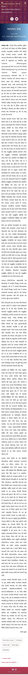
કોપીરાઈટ (9, 672)
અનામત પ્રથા (6, 646)
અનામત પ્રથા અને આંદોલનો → (9, 663)
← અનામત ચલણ (6, 659)
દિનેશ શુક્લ (15, 646)
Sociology (19, 641)
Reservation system (8, 641)
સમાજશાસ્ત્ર (6, 651)
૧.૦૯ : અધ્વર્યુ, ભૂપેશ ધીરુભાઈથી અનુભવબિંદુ (14, 37)
